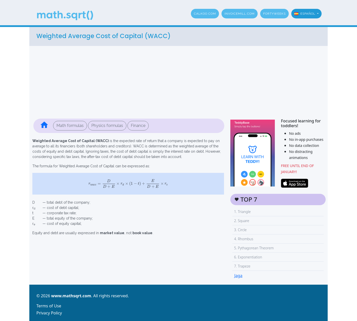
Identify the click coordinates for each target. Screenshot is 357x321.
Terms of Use (48, 306)
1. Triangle (242, 211)
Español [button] (305, 13)
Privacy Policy (49, 313)
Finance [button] (138, 125)
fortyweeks (274, 13)
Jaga (238, 275)
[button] (44, 126)
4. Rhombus (243, 238)
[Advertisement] (178, 81)
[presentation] (128, 184)
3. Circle (240, 229)
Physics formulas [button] (107, 125)
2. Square (241, 220)
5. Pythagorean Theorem (254, 248)
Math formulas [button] (70, 125)
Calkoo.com (205, 13)
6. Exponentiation (248, 257)
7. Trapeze (242, 266)
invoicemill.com (240, 13)
